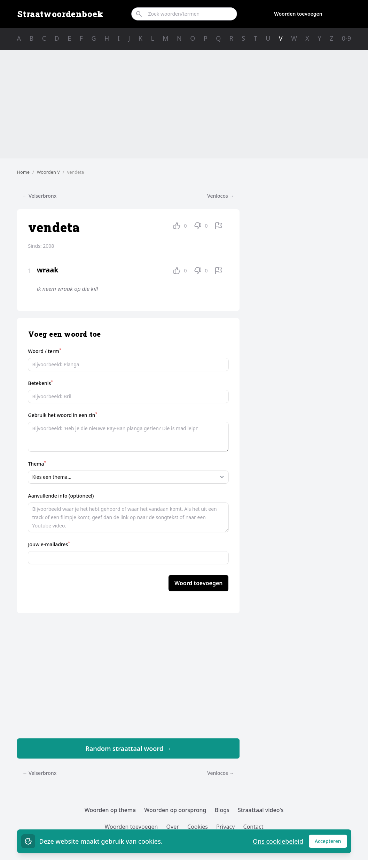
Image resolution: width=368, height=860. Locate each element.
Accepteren (331, 843)
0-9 (346, 38)
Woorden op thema (110, 810)
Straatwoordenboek (60, 13)
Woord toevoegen (198, 583)
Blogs (222, 810)
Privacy (225, 826)
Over (172, 826)
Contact (253, 826)
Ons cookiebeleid (278, 841)
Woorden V (48, 172)
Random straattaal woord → (128, 748)
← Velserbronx (40, 196)
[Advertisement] (184, 104)
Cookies (197, 826)
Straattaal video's (260, 810)
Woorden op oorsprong (175, 810)
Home (23, 172)
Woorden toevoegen (298, 13)
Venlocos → (220, 196)
